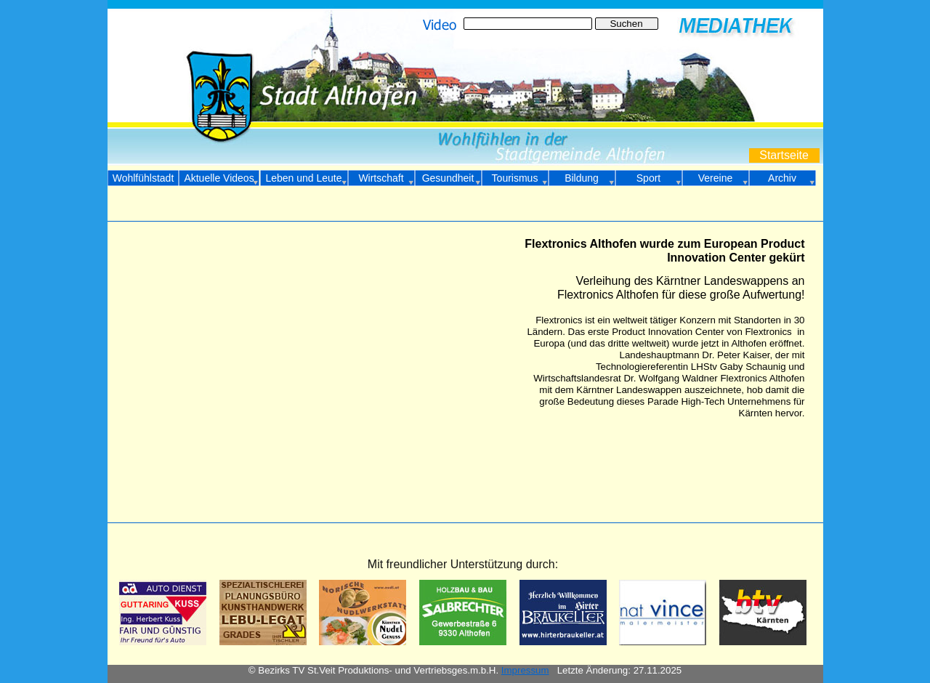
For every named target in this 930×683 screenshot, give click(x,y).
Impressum (525, 670)
